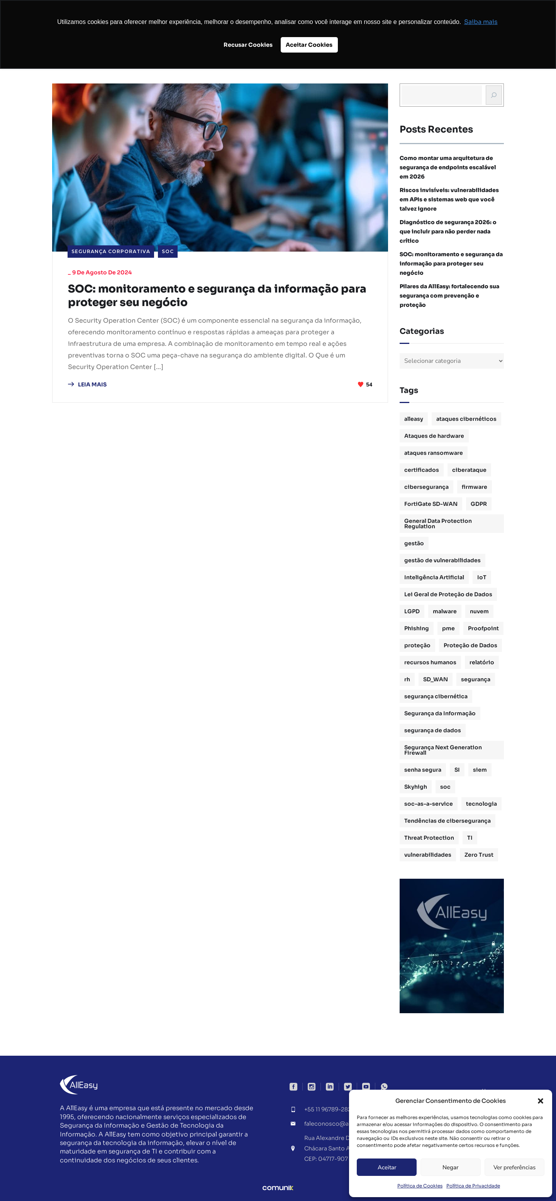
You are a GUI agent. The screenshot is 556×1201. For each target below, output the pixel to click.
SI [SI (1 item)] (457, 769)
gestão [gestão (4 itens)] (414, 543)
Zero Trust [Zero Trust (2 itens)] (478, 854)
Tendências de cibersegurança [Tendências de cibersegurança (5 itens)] (447, 820)
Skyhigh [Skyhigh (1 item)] (415, 786)
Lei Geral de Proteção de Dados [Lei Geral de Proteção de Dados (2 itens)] (448, 594)
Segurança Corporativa (110, 251)
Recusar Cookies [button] (248, 44)
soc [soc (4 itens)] (445, 786)
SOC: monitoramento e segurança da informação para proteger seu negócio (213, 296)
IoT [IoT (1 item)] (481, 577)
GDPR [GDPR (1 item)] (479, 503)
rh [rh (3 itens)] (407, 679)
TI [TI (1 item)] (470, 837)
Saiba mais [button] (481, 22)
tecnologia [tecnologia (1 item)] (481, 803)
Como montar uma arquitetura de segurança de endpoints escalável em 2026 (448, 167)
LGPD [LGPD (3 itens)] (412, 611)
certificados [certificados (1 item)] (421, 469)
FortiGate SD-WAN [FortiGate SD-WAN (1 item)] (431, 503)
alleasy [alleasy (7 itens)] (413, 418)
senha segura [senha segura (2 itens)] (422, 769)
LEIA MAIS (87, 385)
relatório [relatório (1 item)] (482, 662)
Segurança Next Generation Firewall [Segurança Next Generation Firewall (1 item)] (443, 750)
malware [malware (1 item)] (445, 611)
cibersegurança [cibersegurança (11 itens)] (426, 486)
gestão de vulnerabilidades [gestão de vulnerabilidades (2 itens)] (442, 560)
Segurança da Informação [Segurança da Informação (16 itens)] (440, 713)
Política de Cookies (419, 1186)
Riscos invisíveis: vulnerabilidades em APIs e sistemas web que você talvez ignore (449, 199)
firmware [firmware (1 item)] (474, 486)
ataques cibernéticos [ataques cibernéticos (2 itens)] (466, 418)
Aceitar (387, 1167)
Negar (450, 1167)
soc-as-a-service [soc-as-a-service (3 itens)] (428, 803)
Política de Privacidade (473, 1186)
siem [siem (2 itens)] (480, 769)
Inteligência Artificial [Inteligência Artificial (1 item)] (434, 577)
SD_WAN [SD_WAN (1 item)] (435, 679)
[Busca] (494, 95)
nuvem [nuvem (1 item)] (479, 611)
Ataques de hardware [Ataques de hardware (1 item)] (434, 435)
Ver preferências (514, 1167)
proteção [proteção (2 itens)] (417, 645)
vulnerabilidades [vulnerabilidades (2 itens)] (427, 854)
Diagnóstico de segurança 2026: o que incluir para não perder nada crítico (448, 231)
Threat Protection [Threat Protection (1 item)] (429, 837)
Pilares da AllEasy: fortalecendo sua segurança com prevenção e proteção (449, 295)
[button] (540, 1101)
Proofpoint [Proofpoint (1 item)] (483, 628)
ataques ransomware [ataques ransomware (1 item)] (433, 452)
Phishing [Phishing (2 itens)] (416, 628)
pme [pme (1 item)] (448, 628)
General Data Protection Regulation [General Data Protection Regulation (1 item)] (438, 523)
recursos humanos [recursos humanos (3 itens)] (430, 662)
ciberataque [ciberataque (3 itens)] (469, 469)
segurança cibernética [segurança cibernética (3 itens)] (436, 696)
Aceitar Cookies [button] (309, 44)
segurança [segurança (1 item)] (475, 679)
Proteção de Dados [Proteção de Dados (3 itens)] (470, 645)
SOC (168, 251)
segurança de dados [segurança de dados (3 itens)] (432, 730)
